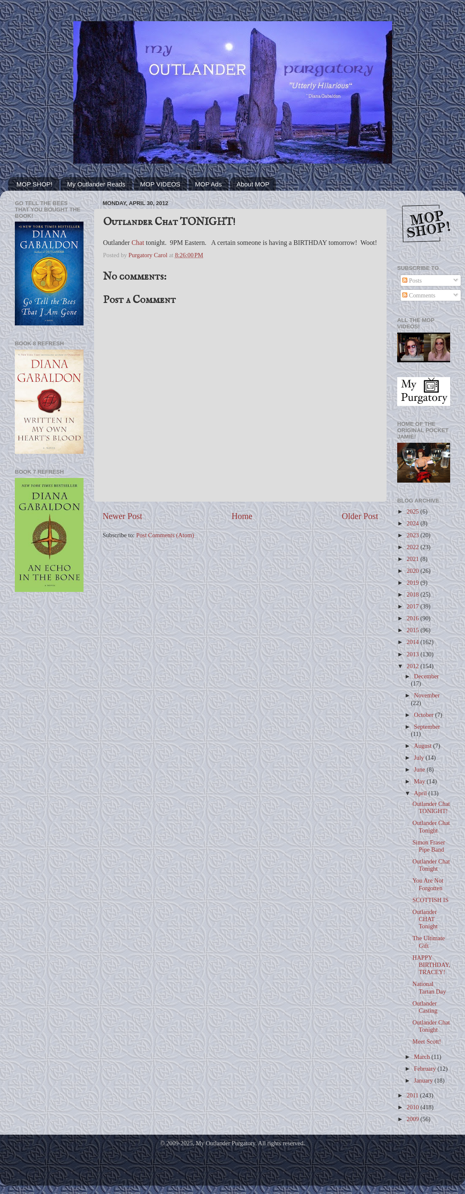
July (420, 757)
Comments (418, 295)
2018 (413, 594)
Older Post (360, 516)
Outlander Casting (424, 1007)
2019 (413, 582)
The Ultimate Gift (428, 942)
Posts (412, 280)
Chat (137, 242)
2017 (413, 606)
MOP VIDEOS (160, 184)
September (427, 726)
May (420, 781)
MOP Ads (208, 184)
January (424, 1080)
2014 (413, 642)
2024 (413, 523)
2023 (413, 535)
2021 (413, 558)
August (423, 745)
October (424, 714)
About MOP (253, 184)
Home (241, 516)
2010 (413, 1107)
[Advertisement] (49, 633)
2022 (413, 547)
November (427, 695)
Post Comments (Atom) (165, 535)
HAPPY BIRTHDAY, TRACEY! (431, 965)
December (426, 676)
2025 (413, 511)
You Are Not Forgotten (427, 884)
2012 (413, 666)
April (421, 793)
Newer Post (122, 516)
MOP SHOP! (35, 184)
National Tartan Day (429, 987)
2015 (413, 630)
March (423, 1056)
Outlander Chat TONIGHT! (431, 807)
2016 (413, 618)
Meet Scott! (426, 1041)
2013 (413, 654)
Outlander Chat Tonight (431, 826)
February (426, 1068)
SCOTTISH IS (430, 900)
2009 (413, 1119)
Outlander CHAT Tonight (425, 919)
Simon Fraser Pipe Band (428, 846)
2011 (413, 1095)
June (420, 769)
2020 (413, 570)
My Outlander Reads (96, 184)
